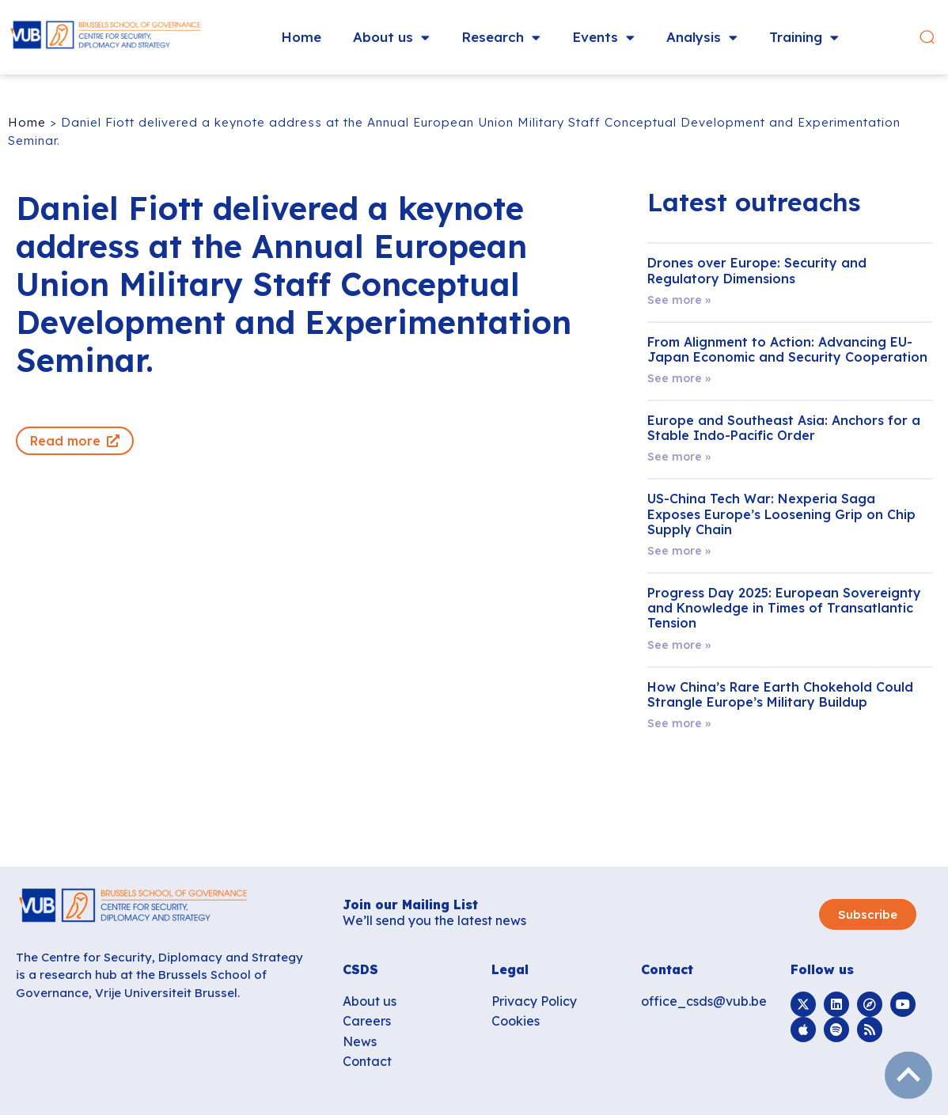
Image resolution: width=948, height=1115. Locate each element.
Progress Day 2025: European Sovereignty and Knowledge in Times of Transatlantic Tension (784, 608)
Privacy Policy (534, 1001)
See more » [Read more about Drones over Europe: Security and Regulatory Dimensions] (679, 300)
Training (804, 37)
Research (500, 37)
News (360, 1041)
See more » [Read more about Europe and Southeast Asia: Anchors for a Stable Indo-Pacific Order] (679, 456)
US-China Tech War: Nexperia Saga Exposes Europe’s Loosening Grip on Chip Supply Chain (781, 514)
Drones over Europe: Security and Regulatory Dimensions (756, 270)
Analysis (702, 37)
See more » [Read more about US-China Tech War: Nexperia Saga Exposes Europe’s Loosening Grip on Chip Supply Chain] (679, 551)
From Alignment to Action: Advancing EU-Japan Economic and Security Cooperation (787, 349)
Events (603, 37)
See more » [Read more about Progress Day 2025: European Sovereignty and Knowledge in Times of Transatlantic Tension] (679, 645)
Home (301, 36)
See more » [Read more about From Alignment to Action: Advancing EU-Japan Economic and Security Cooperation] (679, 378)
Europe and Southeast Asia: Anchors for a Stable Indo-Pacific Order (783, 427)
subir (908, 1075)
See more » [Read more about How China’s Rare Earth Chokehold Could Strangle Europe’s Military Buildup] (679, 723)
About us (391, 37)
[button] (927, 38)
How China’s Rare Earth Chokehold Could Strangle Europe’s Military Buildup (780, 694)
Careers (367, 1021)
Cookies (515, 1021)
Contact (367, 1061)
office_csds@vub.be (704, 1001)
